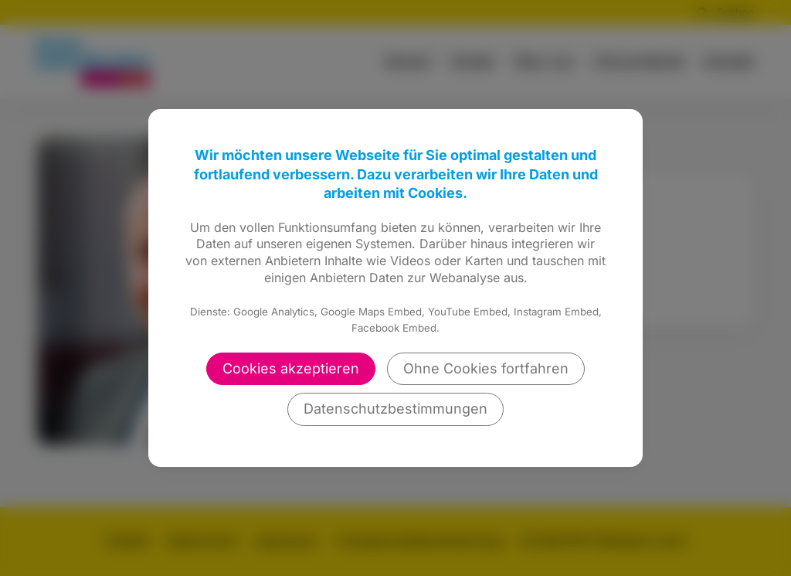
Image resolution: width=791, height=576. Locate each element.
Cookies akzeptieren (290, 368)
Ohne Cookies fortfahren (486, 368)
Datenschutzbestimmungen (395, 408)
